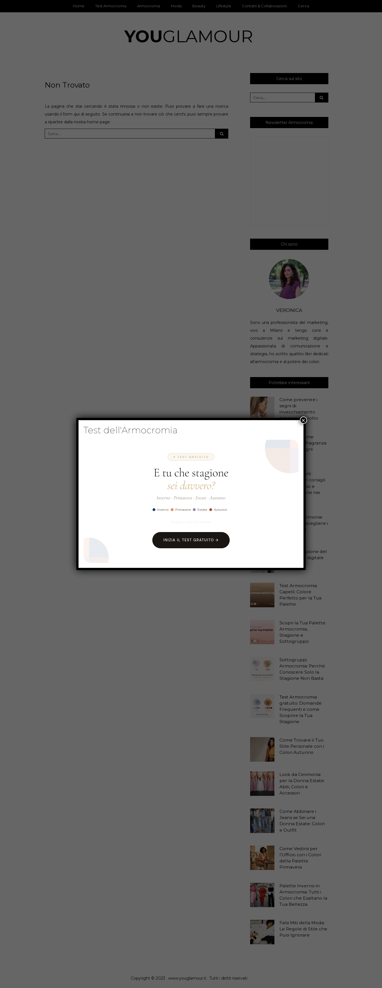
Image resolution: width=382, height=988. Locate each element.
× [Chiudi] (303, 420)
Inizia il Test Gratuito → (191, 540)
